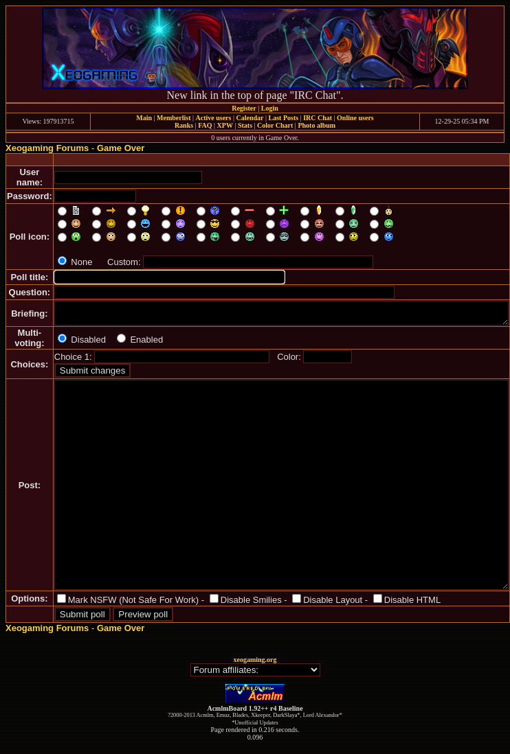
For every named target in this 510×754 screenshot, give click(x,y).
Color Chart (275, 125)
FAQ (205, 125)
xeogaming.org (254, 659)
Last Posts (283, 118)
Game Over (120, 148)
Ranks (184, 125)
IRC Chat (317, 118)
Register (244, 108)
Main (144, 118)
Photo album (316, 125)
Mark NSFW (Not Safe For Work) (133, 600)
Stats (245, 125)
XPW (225, 125)
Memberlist (173, 118)
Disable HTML (412, 600)
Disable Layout (332, 600)
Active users (214, 118)
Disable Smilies (251, 600)
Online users (355, 118)
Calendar (249, 118)
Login (269, 108)
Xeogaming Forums (47, 148)
